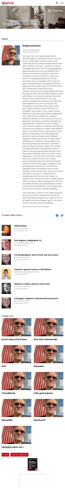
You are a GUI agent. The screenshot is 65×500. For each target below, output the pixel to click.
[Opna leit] (57, 3)
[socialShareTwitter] (62, 215)
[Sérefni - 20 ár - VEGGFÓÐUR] (32, 21)
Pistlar (5, 455)
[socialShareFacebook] (57, 215)
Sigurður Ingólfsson (19, 455)
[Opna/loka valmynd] (62, 3)
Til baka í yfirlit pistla (12, 215)
